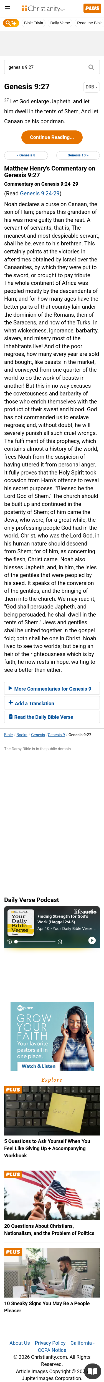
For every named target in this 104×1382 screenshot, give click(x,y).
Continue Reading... (52, 137)
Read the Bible (90, 23)
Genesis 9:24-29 (40, 193)
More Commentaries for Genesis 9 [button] (50, 689)
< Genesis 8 (26, 155)
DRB (91, 87)
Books (22, 735)
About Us (19, 1343)
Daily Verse (60, 23)
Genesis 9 (56, 735)
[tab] (52, 688)
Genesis (38, 735)
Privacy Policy (50, 1343)
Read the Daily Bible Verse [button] (41, 717)
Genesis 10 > (78, 155)
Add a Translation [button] (31, 703)
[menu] (7, 9)
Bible (8, 735)
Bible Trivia (33, 23)
